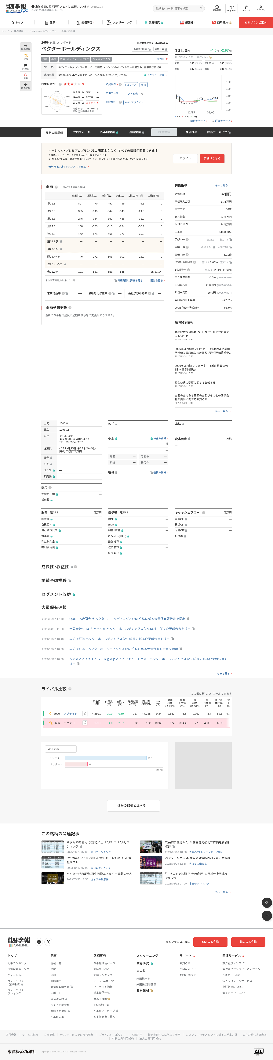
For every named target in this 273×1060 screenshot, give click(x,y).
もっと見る (221, 185)
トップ (17, 22)
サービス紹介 (30, 1034)
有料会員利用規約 (123, 1038)
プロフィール (82, 132)
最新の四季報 (54, 132)
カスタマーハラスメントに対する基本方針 (211, 1034)
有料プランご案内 (256, 22)
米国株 (187, 22)
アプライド (71, 713)
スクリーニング (119, 22)
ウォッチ (246, 8)
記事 (51, 23)
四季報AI (222, 23)
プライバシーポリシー (112, 1034)
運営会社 (11, 1034)
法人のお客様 (248, 941)
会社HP (161, 59)
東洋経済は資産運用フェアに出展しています (62, 6)
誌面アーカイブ (217, 132)
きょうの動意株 (198, 863)
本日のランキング (101, 852)
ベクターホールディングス (42, 31)
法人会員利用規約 (150, 1038)
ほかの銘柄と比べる (131, 805)
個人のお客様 (210, 941)
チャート (231, 8)
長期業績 (135, 132)
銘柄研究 (85, 23)
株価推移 (191, 132)
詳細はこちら (212, 158)
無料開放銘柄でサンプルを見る (67, 166)
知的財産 (137, 1034)
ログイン (261, 8)
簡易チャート (198, 121)
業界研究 (153, 22)
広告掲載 (49, 1034)
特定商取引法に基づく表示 (164, 1034)
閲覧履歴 (217, 8)
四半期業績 (107, 132)
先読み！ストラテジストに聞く (206, 852)
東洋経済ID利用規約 (255, 1034)
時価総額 (53, 749)
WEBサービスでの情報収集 (76, 1034)
